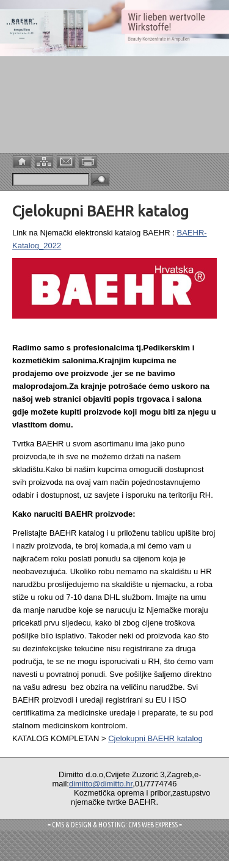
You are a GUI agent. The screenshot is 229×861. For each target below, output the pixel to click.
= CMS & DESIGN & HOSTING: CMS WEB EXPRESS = (115, 825)
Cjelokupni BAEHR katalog (155, 738)
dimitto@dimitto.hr (101, 783)
